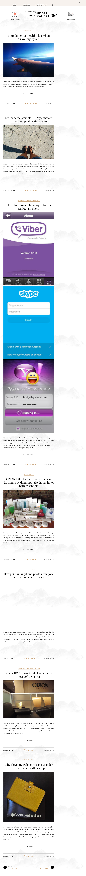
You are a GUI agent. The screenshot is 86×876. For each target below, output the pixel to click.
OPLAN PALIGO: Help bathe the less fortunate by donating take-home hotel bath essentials (29, 482)
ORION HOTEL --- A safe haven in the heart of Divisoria (29, 674)
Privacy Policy (42, 5)
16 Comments (49, 750)
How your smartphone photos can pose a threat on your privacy (29, 575)
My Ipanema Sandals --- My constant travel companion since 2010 (28, 119)
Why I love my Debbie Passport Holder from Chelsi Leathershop (29, 766)
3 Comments (49, 190)
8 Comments (49, 103)
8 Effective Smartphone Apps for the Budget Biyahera (29, 206)
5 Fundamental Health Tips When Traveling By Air (29, 37)
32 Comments (49, 464)
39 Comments (49, 658)
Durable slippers (29, 113)
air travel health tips (29, 30)
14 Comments (49, 856)
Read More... (29, 649)
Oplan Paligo (29, 474)
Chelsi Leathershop (29, 759)
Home (14, 5)
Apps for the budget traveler (29, 200)
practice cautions (29, 569)
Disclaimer (26, 5)
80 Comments (49, 559)
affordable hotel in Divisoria (29, 668)
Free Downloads (29, 12)
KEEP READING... (29, 93)
